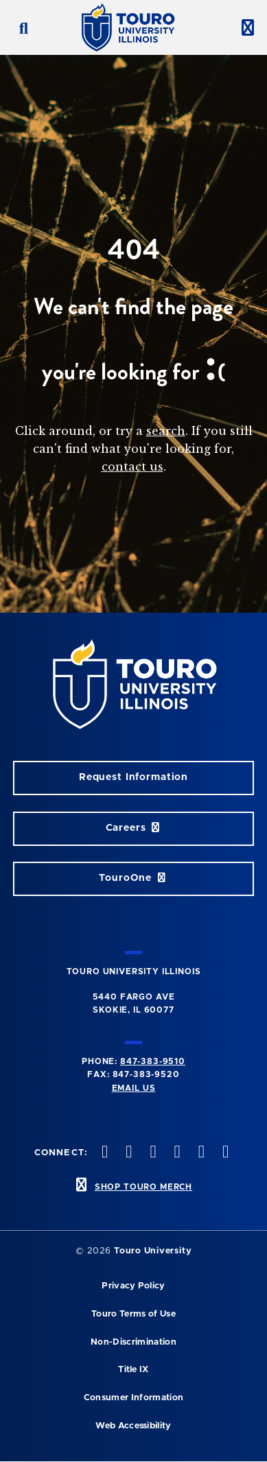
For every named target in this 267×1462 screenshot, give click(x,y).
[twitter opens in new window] (104, 1153)
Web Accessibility (133, 1426)
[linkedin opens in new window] (200, 1153)
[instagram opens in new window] (128, 1153)
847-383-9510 (152, 1061)
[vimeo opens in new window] (152, 1153)
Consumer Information (133, 1397)
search (165, 431)
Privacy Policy (133, 1286)
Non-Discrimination (133, 1342)
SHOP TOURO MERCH (143, 1187)
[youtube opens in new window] (176, 1153)
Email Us (134, 1088)
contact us (132, 466)
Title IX (133, 1369)
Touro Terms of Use (133, 1314)
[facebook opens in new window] (224, 1153)
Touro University (152, 1251)
